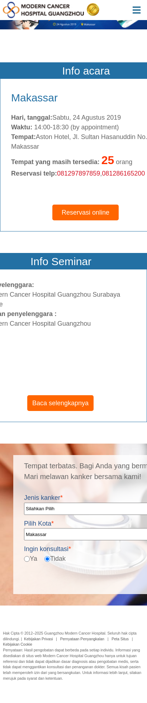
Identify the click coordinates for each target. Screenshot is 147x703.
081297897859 (78, 173)
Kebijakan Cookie (17, 644)
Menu (139, 10)
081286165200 (123, 173)
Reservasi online (85, 212)
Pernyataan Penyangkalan (82, 639)
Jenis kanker (43, 497)
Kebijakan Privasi (38, 639)
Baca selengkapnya (60, 403)
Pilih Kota (39, 523)
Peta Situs (120, 639)
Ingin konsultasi (47, 549)
